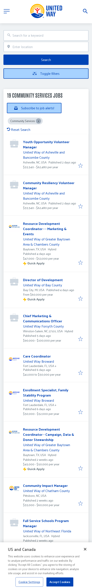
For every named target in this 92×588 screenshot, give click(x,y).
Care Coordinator (37, 356)
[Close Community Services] (38, 121)
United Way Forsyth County (43, 326)
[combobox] (46, 35)
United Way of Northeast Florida (47, 531)
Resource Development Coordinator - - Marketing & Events (44, 228)
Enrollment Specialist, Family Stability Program (45, 392)
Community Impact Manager (45, 485)
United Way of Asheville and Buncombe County (44, 154)
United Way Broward (38, 361)
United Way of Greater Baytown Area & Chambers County (46, 241)
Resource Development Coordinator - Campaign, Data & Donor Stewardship (48, 434)
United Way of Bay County (42, 285)
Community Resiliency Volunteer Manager (48, 185)
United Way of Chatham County (46, 491)
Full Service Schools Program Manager (46, 523)
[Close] (85, 554)
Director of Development (43, 280)
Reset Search (18, 129)
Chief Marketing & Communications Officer (42, 318)
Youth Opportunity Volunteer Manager (46, 144)
